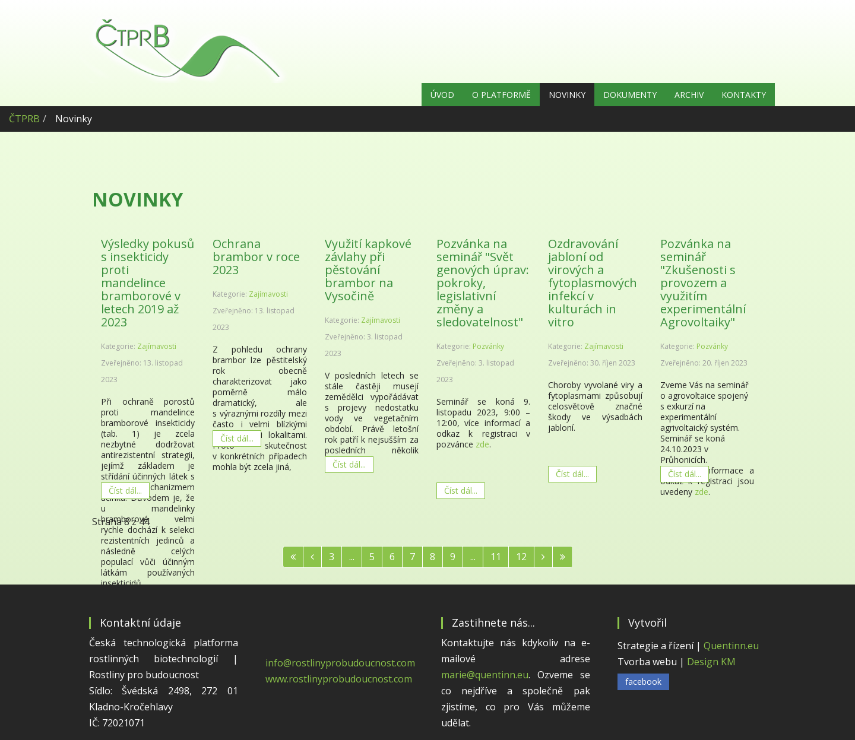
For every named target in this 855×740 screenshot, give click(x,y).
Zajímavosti (156, 346)
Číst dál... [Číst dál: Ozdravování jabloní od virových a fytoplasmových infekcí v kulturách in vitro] (572, 473)
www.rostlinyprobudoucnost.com (338, 678)
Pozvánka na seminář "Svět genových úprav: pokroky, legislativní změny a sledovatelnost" (482, 283)
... (351, 556)
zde (482, 444)
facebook (643, 681)
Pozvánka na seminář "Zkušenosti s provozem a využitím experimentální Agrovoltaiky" (703, 283)
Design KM (711, 661)
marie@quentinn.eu (484, 674)
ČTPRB (24, 118)
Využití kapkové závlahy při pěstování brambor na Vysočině (368, 270)
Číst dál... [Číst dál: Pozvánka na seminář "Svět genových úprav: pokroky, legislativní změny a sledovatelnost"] (460, 490)
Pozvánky (488, 346)
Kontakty (743, 94)
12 (521, 556)
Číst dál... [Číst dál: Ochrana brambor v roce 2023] (237, 438)
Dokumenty (630, 94)
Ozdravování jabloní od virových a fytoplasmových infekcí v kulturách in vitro (592, 283)
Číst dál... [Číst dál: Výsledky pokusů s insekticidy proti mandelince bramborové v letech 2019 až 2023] (125, 490)
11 (495, 556)
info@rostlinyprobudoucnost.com (340, 662)
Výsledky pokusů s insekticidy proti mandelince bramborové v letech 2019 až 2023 (147, 283)
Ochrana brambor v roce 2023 (256, 257)
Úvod (442, 94)
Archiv (689, 94)
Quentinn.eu (731, 645)
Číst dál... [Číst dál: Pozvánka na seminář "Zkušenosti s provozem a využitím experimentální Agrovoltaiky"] (684, 473)
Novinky (567, 94)
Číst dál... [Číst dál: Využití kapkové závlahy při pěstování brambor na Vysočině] (349, 464)
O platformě (501, 94)
